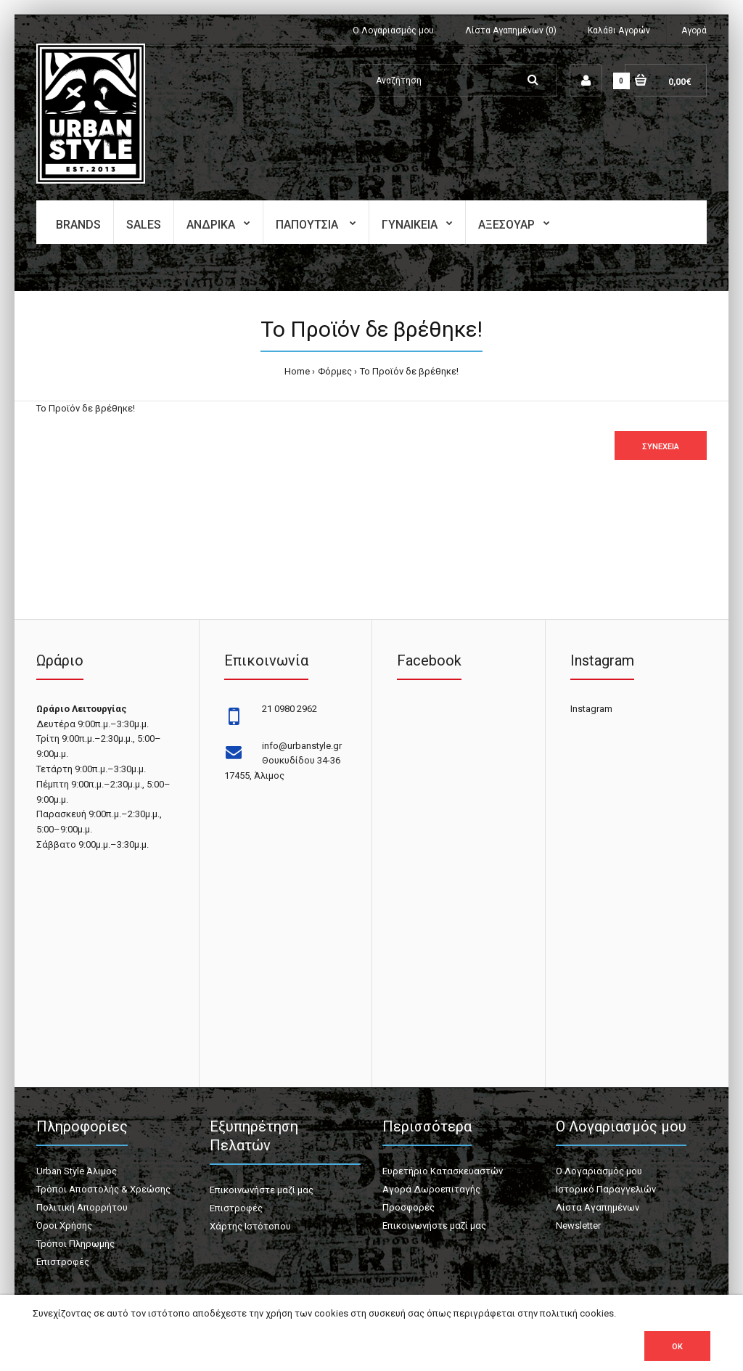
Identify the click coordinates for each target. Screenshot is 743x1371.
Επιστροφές (62, 1261)
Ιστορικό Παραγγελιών (606, 1189)
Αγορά (694, 30)
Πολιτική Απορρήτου (82, 1207)
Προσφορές (408, 1207)
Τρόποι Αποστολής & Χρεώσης (103, 1189)
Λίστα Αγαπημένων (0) (511, 30)
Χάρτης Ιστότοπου (250, 1226)
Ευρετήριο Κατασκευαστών (442, 1171)
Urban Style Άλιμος (76, 1171)
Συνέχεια (660, 446)
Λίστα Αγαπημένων (597, 1207)
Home (297, 371)
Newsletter (578, 1225)
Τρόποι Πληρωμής (75, 1243)
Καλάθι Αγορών (619, 30)
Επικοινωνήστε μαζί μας (261, 1189)
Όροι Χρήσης (64, 1225)
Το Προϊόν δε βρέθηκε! (409, 371)
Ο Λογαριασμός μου (393, 30)
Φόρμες (335, 371)
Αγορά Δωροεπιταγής (431, 1189)
